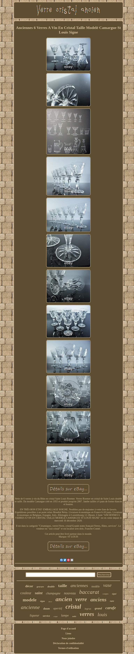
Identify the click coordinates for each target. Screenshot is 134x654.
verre (81, 599)
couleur (25, 593)
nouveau (70, 593)
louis (102, 614)
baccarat (89, 592)
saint (39, 593)
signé (114, 594)
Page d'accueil (68, 628)
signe (42, 601)
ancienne (30, 607)
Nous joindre (68, 638)
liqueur (34, 615)
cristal (73, 606)
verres (87, 614)
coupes (105, 594)
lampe (65, 615)
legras (88, 608)
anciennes (79, 585)
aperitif (57, 608)
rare (112, 601)
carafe (110, 608)
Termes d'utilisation (68, 648)
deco (50, 601)
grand (98, 608)
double (51, 586)
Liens (68, 633)
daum (46, 608)
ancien (63, 599)
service (46, 616)
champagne (53, 593)
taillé (74, 616)
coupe (55, 616)
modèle (95, 586)
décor (29, 586)
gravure (40, 586)
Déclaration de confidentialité (68, 643)
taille (62, 585)
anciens (98, 599)
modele (29, 599)
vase (107, 585)
